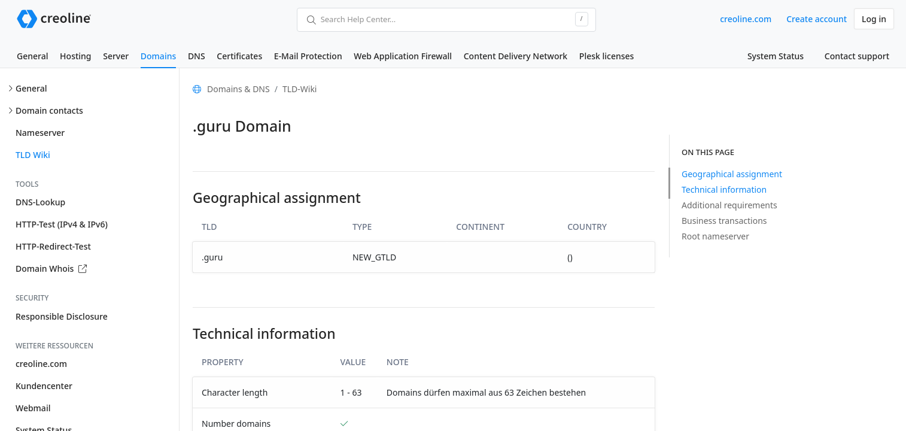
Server (116, 56)
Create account (816, 19)
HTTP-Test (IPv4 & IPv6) (62, 224)
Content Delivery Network (515, 56)
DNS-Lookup (40, 202)
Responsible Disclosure (62, 316)
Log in (874, 19)
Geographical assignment (732, 174)
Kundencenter (44, 385)
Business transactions (724, 220)
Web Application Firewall (403, 56)
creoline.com (745, 19)
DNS (196, 56)
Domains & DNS (238, 89)
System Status (775, 56)
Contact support (857, 56)
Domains (158, 56)
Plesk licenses (606, 56)
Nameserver (40, 132)
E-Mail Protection (308, 56)
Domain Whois (51, 268)
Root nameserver (715, 236)
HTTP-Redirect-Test (53, 246)
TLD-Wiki (299, 89)
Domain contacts (49, 110)
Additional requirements (729, 205)
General (32, 56)
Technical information (724, 189)
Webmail (33, 408)
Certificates (239, 56)
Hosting (75, 56)
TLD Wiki (33, 154)
